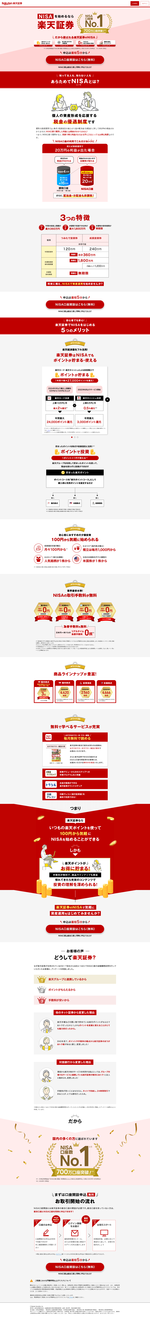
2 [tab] (75, 437)
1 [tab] (72, 437)
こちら (48, 430)
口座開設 (134, 3)
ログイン (144, 3)
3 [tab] (78, 437)
